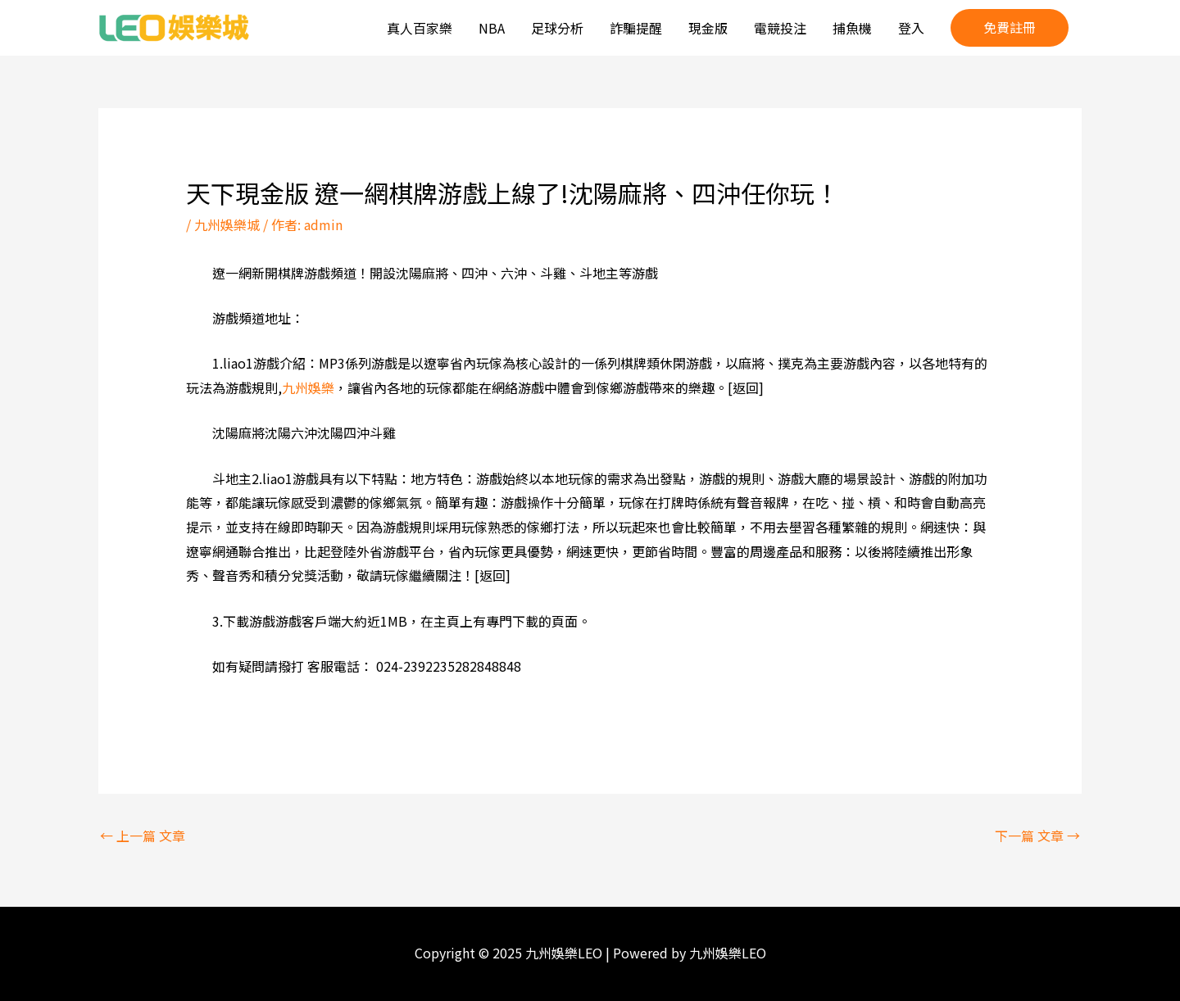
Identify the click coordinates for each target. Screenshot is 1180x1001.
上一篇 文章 (142, 835)
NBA (492, 28)
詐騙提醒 (636, 28)
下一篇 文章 (1037, 835)
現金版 (708, 28)
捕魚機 (852, 28)
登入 (911, 28)
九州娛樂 (308, 387)
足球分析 (557, 28)
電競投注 (780, 28)
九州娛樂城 (227, 224)
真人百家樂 (419, 28)
